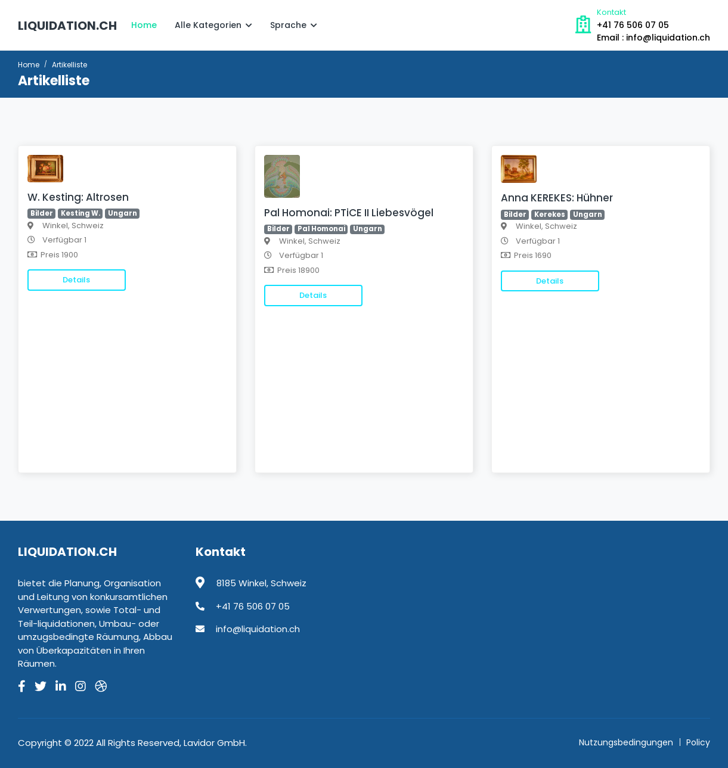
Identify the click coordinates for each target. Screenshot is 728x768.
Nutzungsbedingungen (626, 742)
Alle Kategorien (213, 25)
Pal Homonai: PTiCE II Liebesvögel (348, 213)
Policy (698, 742)
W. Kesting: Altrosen (78, 197)
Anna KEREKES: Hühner (557, 198)
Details (76, 279)
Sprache (293, 25)
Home (144, 25)
